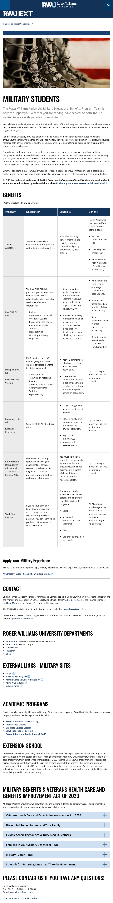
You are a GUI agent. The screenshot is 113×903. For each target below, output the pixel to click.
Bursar (9, 653)
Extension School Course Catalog (22, 721)
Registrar (10, 650)
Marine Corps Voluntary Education (23, 679)
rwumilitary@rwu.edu (73, 609)
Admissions (11, 641)
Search (108, 5)
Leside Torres (73, 599)
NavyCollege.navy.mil (16, 676)
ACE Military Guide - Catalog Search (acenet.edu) (26, 573)
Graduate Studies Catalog (18, 727)
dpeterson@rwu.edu (21, 618)
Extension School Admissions (17, 23)
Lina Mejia (12, 603)
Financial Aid (12, 647)
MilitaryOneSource (15, 682)
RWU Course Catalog (16, 724)
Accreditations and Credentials (21, 734)
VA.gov (9, 673)
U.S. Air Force (12, 685)
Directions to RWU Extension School (21, 898)
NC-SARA (42, 734)
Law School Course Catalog (19, 730)
